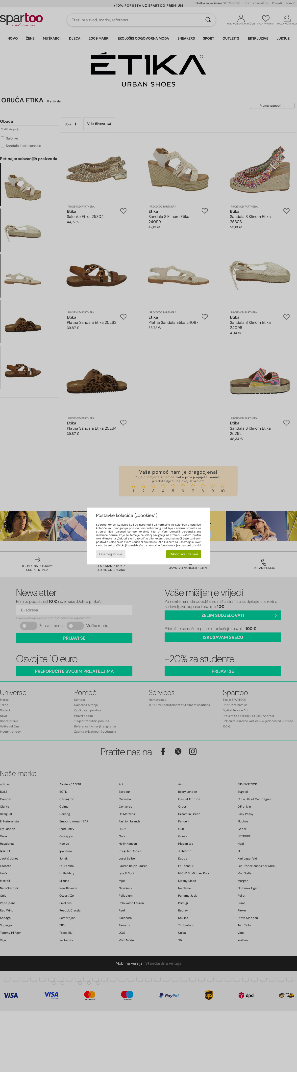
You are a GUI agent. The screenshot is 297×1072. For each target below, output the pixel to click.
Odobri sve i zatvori (184, 554)
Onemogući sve (110, 554)
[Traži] (208, 20)
